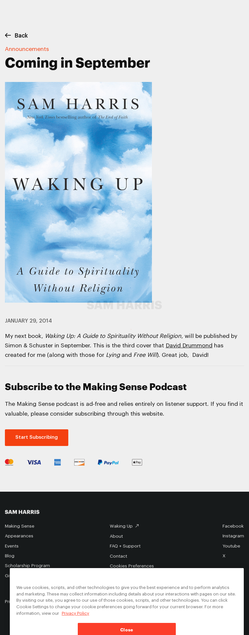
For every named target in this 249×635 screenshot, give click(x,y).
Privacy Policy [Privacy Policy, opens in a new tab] (75, 618)
